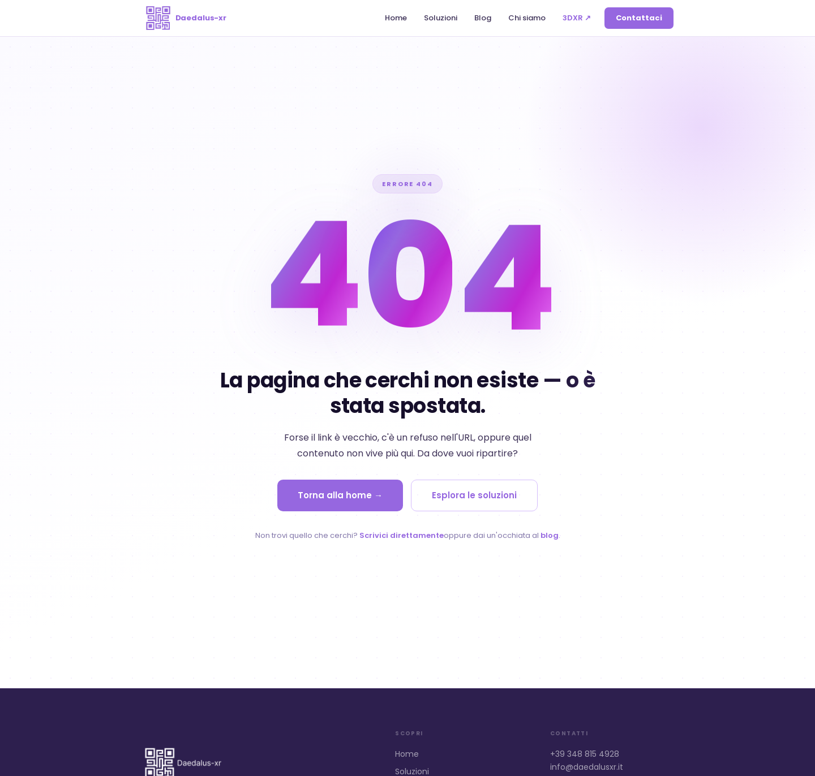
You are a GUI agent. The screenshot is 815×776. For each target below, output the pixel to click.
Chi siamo (527, 17)
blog (550, 535)
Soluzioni (440, 17)
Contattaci (639, 17)
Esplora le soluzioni (474, 495)
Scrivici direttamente (401, 535)
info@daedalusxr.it (586, 767)
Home (396, 17)
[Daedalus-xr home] (183, 18)
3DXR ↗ (577, 17)
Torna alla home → (340, 495)
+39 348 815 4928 (584, 754)
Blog (482, 17)
